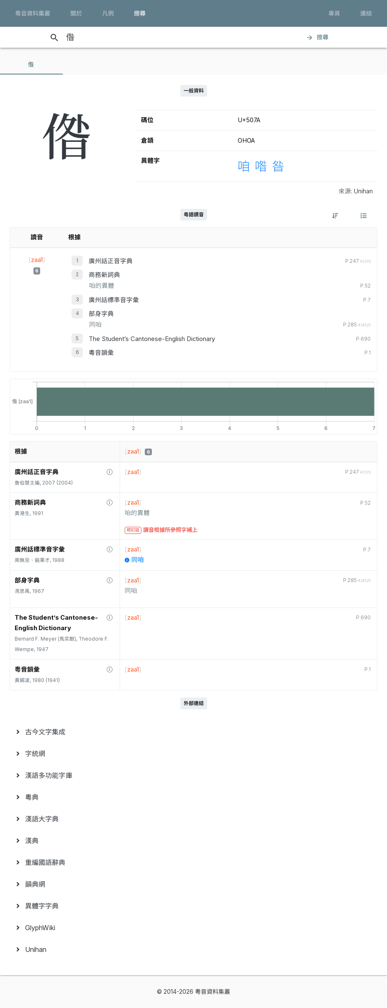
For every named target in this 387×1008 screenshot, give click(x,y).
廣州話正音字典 (111, 261)
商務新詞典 (104, 275)
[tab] (31, 64)
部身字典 (101, 314)
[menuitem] (193, 732)
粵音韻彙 (101, 353)
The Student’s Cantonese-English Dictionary (152, 339)
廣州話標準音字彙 (114, 300)
